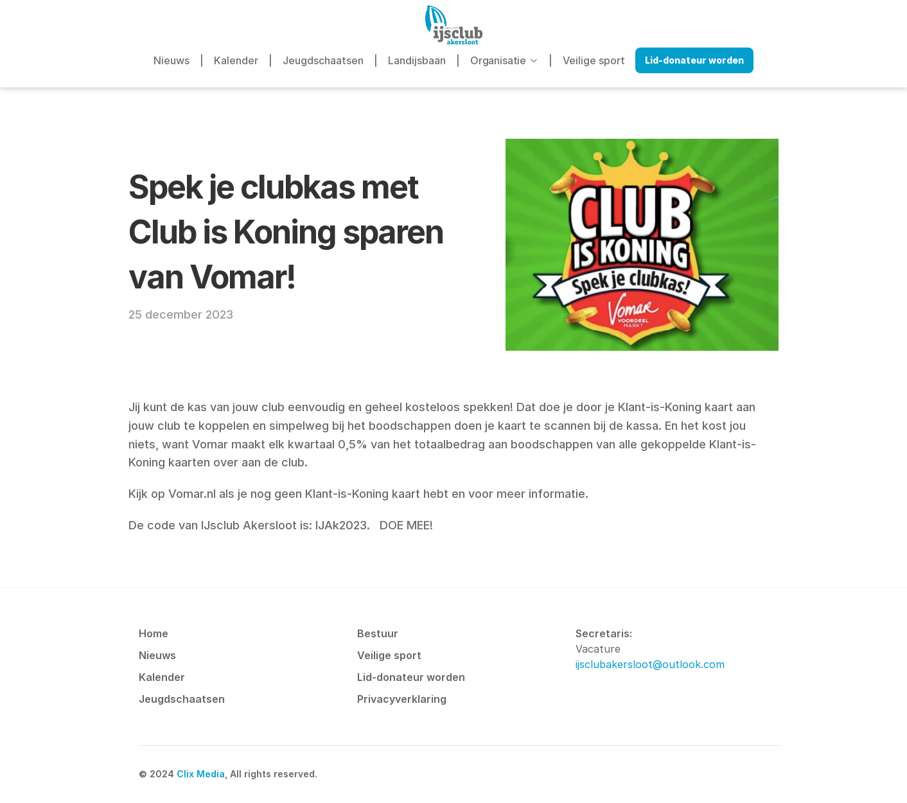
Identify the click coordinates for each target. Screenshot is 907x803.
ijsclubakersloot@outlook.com (650, 664)
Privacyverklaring (401, 699)
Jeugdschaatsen (323, 60)
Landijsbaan (417, 60)
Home (153, 633)
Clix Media (201, 773)
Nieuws (171, 60)
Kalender (236, 60)
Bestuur (377, 633)
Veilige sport (594, 60)
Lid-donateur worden (411, 677)
